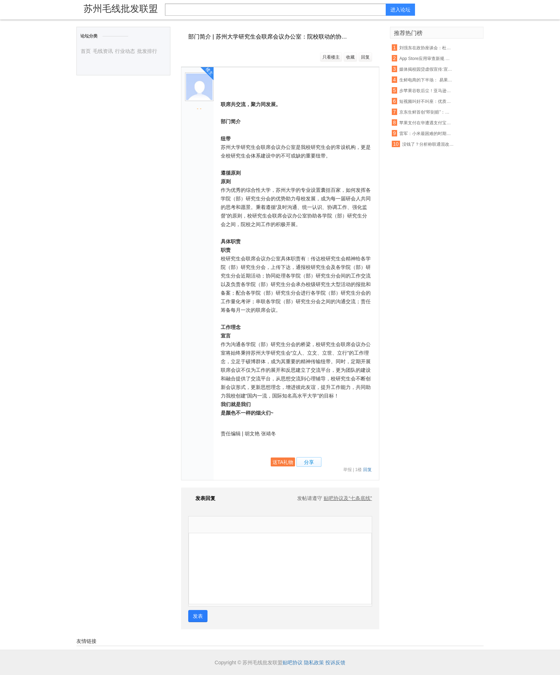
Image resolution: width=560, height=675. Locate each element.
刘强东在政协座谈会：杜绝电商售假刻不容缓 (426, 47)
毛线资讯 (103, 51)
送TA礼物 (283, 462)
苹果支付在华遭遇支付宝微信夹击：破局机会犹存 (426, 122)
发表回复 (201, 498)
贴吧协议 (292, 662)
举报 (347, 469)
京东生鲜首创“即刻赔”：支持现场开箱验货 (426, 112)
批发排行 (147, 51)
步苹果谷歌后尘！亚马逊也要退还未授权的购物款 (426, 90)
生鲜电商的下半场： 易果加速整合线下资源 (426, 80)
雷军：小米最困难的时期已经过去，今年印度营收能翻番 (426, 133)
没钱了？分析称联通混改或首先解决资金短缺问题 (429, 144)
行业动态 (125, 51)
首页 (86, 51)
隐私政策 (314, 662)
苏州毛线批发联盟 (121, 8)
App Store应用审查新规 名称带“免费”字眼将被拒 (426, 58)
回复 (365, 57)
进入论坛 (400, 9)
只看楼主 (331, 57)
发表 (198, 616)
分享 (309, 462)
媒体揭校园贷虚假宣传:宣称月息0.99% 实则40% (426, 69)
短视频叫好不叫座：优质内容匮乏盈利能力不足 (426, 101)
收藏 (350, 57)
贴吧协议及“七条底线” (348, 498)
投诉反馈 (335, 662)
